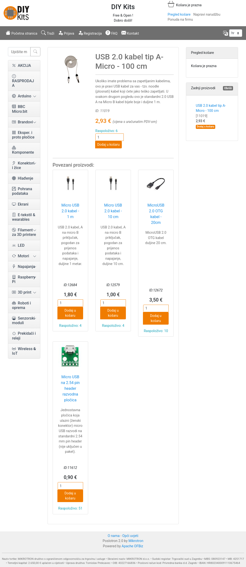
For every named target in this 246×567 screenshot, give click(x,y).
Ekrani (20, 204)
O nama (114, 536)
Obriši (228, 88)
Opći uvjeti (130, 536)
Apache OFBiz (132, 546)
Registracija (90, 33)
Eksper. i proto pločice (23, 134)
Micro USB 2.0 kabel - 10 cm (113, 211)
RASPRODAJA (23, 81)
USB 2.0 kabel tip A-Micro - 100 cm (211, 111)
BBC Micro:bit (19, 108)
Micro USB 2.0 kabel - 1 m (70, 211)
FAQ (111, 33)
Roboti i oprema (21, 305)
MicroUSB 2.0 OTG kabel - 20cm (156, 214)
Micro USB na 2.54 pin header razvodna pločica (70, 388)
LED (18, 245)
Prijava (66, 33)
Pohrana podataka (22, 191)
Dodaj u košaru (108, 144)
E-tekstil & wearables (23, 217)
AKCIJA (21, 65)
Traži (47, 33)
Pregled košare (179, 15)
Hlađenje (22, 178)
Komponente (23, 150)
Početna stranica (21, 33)
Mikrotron (136, 541)
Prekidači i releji (24, 335)
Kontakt (130, 33)
